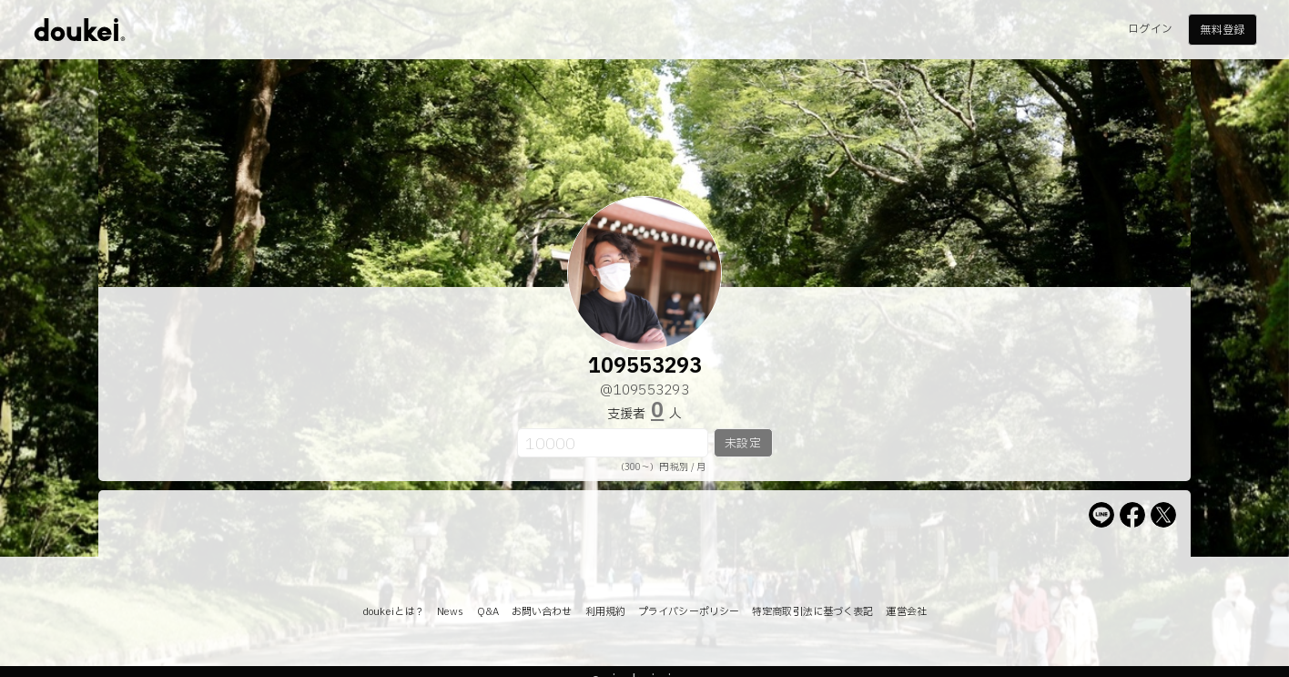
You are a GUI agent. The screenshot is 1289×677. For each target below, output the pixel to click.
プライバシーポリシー (688, 612)
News (450, 612)
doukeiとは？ (393, 612)
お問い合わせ (542, 612)
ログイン (1150, 29)
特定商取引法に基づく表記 (812, 612)
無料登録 (1221, 30)
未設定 (742, 444)
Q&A (488, 612)
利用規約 (605, 612)
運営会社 (906, 612)
